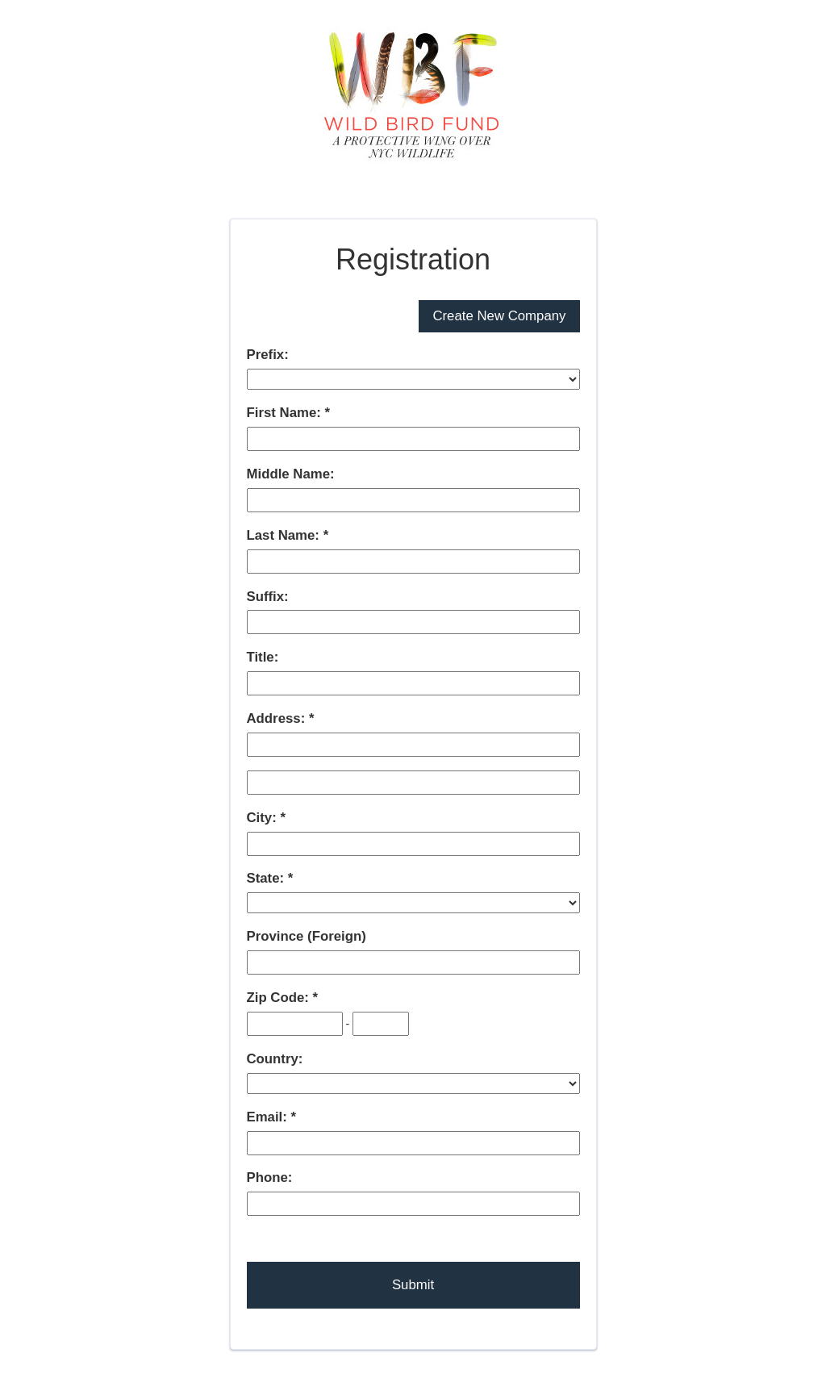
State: (267, 878)
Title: (263, 657)
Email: (269, 1117)
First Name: (286, 412)
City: (264, 817)
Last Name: (285, 535)
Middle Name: (291, 474)
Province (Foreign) (306, 936)
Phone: (270, 1177)
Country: (275, 1059)
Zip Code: (280, 997)
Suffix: (268, 596)
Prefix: (268, 354)
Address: (278, 718)
